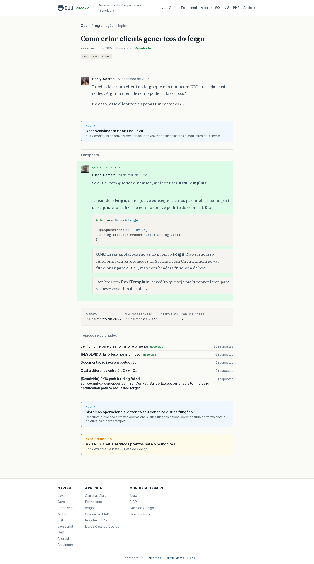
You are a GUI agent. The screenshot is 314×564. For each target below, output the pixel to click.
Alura (133, 496)
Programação (102, 26)
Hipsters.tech (140, 514)
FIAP (133, 502)
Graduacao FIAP (97, 514)
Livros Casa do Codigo (102, 526)
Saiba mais (154, 558)
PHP (236, 8)
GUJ (84, 26)
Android (249, 8)
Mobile (206, 8)
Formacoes (93, 502)
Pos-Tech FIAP (96, 520)
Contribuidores (174, 558)
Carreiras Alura (96, 496)
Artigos (90, 508)
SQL (218, 8)
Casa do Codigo (142, 508)
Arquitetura (66, 545)
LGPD (191, 558)
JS (227, 8)
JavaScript (65, 526)
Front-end (65, 508)
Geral (173, 8)
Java (161, 8)
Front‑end (189, 8)
